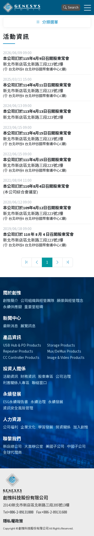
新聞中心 (12, 318)
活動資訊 (10, 376)
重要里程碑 (33, 307)
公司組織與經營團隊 (37, 300)
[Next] (57, 262)
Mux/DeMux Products (64, 351)
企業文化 (28, 427)
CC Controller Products (21, 357)
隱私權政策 (13, 521)
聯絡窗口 (39, 383)
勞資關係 (63, 427)
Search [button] (70, 7)
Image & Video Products (65, 357)
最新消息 (10, 326)
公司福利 (10, 427)
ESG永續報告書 (15, 402)
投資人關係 (14, 369)
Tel (5, 512)
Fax (38, 512)
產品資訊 (12, 338)
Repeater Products (18, 351)
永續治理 (38, 402)
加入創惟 (80, 427)
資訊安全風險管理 (18, 408)
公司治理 (63, 376)
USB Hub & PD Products (22, 345)
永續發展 (12, 394)
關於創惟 (12, 293)
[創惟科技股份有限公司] (21, 8)
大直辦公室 (33, 446)
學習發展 (45, 427)
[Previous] (37, 262)
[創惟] (12, 483)
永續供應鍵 (12, 307)
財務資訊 (28, 376)
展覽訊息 (28, 326)
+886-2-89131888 (20, 512)
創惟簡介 (10, 300)
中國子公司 (76, 446)
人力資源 (12, 419)
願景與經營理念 (70, 300)
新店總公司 (12, 446)
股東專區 (45, 376)
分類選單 (47, 22)
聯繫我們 (12, 439)
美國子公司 (55, 446)
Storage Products (61, 345)
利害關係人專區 (16, 383)
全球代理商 (12, 452)
